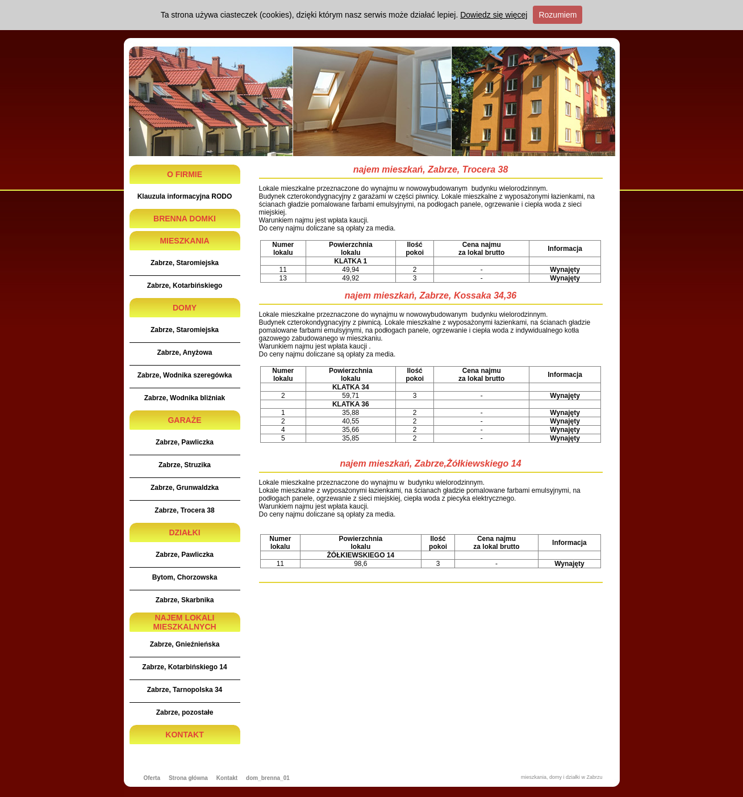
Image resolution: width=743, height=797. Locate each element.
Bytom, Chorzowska (185, 577)
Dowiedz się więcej (493, 14)
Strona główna (188, 778)
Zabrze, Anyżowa (184, 352)
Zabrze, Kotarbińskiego (185, 286)
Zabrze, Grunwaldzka (185, 488)
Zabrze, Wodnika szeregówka (184, 375)
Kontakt (226, 778)
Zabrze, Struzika (184, 465)
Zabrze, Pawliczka (185, 442)
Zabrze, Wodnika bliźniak (184, 398)
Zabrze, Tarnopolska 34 (185, 690)
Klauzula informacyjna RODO (184, 196)
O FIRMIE (184, 174)
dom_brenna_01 (268, 778)
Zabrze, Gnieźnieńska (185, 644)
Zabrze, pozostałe (185, 712)
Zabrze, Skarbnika (185, 600)
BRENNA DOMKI (184, 218)
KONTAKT (184, 734)
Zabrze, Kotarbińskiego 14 (184, 667)
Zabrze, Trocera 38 (184, 510)
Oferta (152, 778)
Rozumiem (558, 14)
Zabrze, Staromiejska (185, 263)
